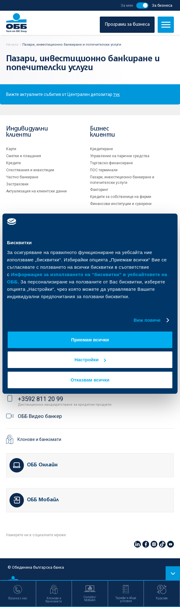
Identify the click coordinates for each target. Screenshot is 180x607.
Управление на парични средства (119, 156)
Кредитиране (101, 149)
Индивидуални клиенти (27, 132)
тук (116, 94)
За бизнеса (162, 5)
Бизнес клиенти (102, 132)
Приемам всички (90, 339)
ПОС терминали (104, 170)
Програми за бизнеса (127, 24)
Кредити (13, 163)
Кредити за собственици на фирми (120, 197)
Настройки (90, 359)
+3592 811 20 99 (40, 399)
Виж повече (146, 320)
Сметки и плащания (23, 156)
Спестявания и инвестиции (30, 170)
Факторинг (99, 190)
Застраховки (17, 184)
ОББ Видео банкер (40, 416)
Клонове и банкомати (39, 439)
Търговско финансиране (111, 163)
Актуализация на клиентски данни (36, 191)
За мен (127, 5)
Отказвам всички (90, 379)
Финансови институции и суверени (121, 204)
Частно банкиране (22, 177)
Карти (11, 149)
